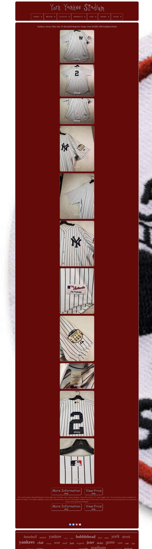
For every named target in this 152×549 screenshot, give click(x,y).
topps (71, 538)
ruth (127, 543)
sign (133, 543)
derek (126, 537)
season (42, 537)
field (72, 543)
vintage (48, 543)
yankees (27, 542)
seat (57, 543)
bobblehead (85, 536)
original (80, 543)
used (65, 543)
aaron (107, 538)
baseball (30, 537)
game (110, 542)
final (100, 538)
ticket (100, 543)
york (115, 536)
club (40, 543)
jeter (90, 542)
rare (120, 543)
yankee (55, 536)
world (66, 538)
